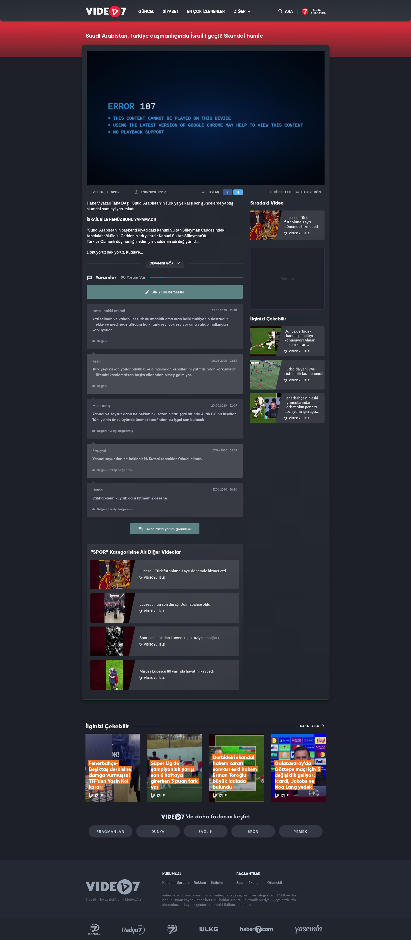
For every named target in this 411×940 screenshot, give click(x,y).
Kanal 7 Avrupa (172, 929)
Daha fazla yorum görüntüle (164, 529)
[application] (206, 118)
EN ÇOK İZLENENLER (206, 12)
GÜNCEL (146, 12)
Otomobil (274, 882)
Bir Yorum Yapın (164, 292)
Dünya (158, 831)
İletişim (217, 882)
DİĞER (241, 11)
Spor (253, 831)
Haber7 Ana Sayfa (314, 11)
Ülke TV (209, 929)
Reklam (200, 882)
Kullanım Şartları (175, 882)
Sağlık (205, 831)
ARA (285, 11)
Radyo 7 (133, 929)
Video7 (98, 192)
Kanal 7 (94, 929)
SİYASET (170, 12)
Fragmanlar (110, 831)
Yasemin (309, 929)
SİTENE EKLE (280, 192)
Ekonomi (255, 882)
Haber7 (256, 929)
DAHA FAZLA (312, 726)
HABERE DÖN (308, 192)
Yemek (300, 831)
